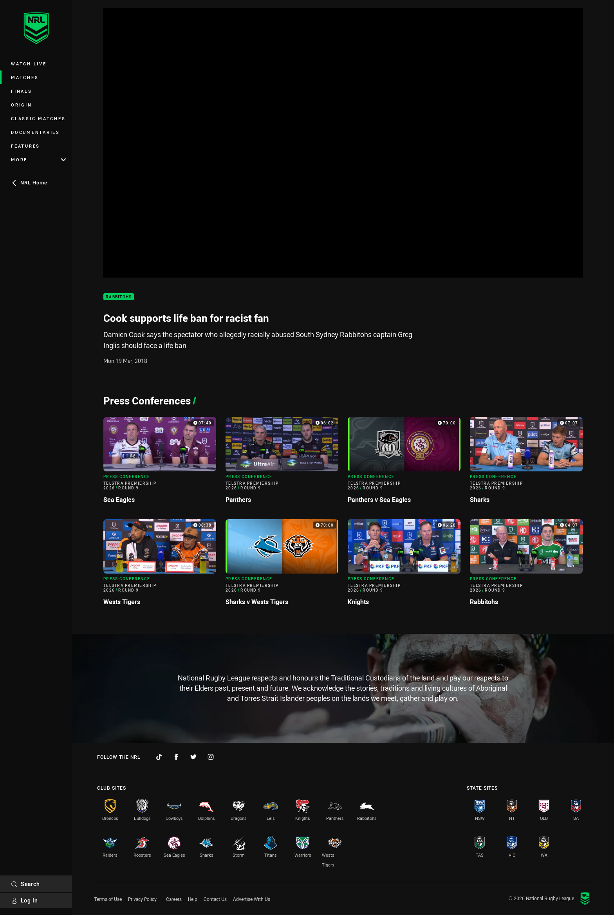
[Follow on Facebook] (176, 757)
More (38, 159)
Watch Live (29, 64)
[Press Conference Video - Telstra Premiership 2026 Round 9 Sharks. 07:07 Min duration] (526, 463)
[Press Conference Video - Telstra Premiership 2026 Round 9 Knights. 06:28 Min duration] (404, 565)
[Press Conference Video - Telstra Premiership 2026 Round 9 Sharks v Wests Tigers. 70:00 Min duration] (282, 565)
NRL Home (29, 182)
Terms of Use (108, 899)
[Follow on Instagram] (211, 757)
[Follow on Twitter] (193, 757)
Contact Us (215, 899)
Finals (21, 91)
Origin (21, 105)
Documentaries (35, 132)
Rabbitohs (119, 297)
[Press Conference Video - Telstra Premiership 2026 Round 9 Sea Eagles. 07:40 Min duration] (159, 463)
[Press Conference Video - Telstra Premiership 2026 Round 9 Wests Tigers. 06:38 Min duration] (159, 565)
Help (192, 899)
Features (25, 146)
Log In (24, 900)
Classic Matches (38, 118)
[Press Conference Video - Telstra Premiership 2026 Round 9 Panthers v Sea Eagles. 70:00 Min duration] (404, 463)
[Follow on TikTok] (159, 757)
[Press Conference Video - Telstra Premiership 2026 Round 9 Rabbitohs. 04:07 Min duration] (526, 565)
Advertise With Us (251, 899)
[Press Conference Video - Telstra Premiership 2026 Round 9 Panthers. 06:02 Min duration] (282, 463)
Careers (174, 899)
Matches (24, 77)
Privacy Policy (142, 899)
